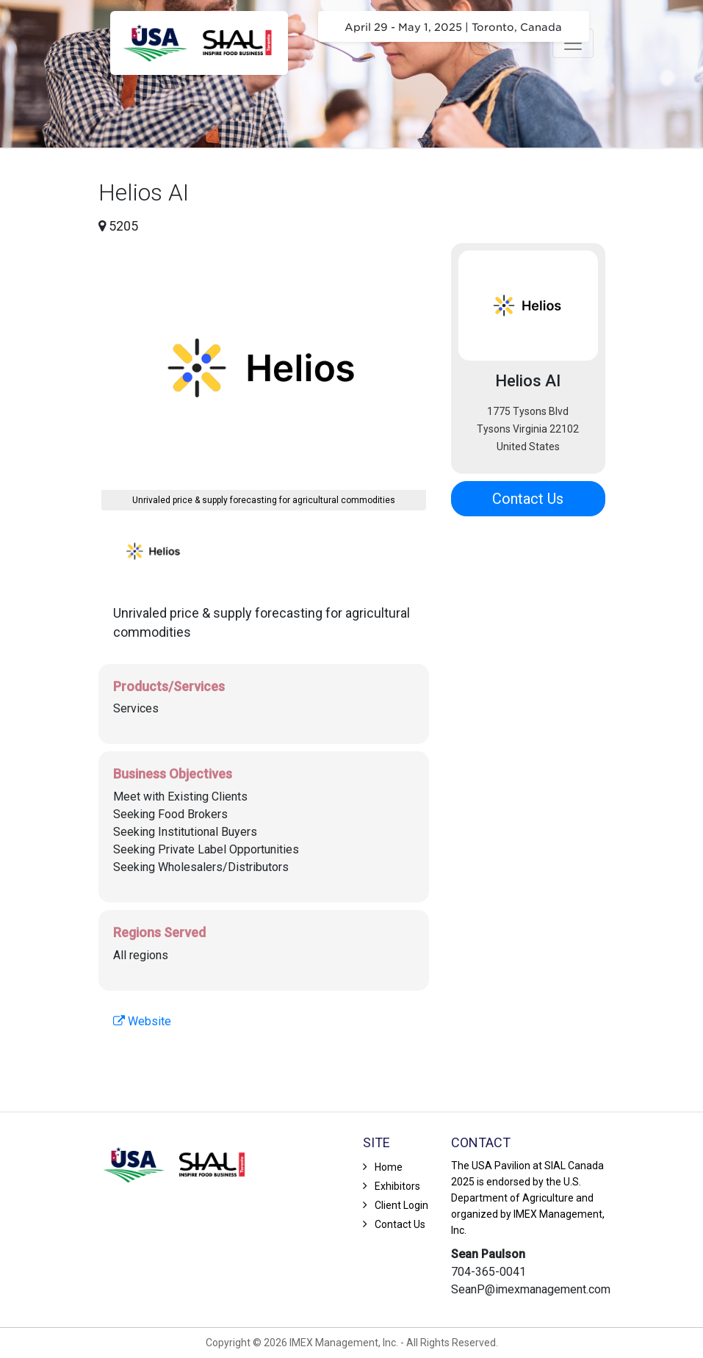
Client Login (401, 1205)
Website (142, 1021)
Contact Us (527, 499)
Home (389, 1167)
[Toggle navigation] (573, 43)
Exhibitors (397, 1186)
